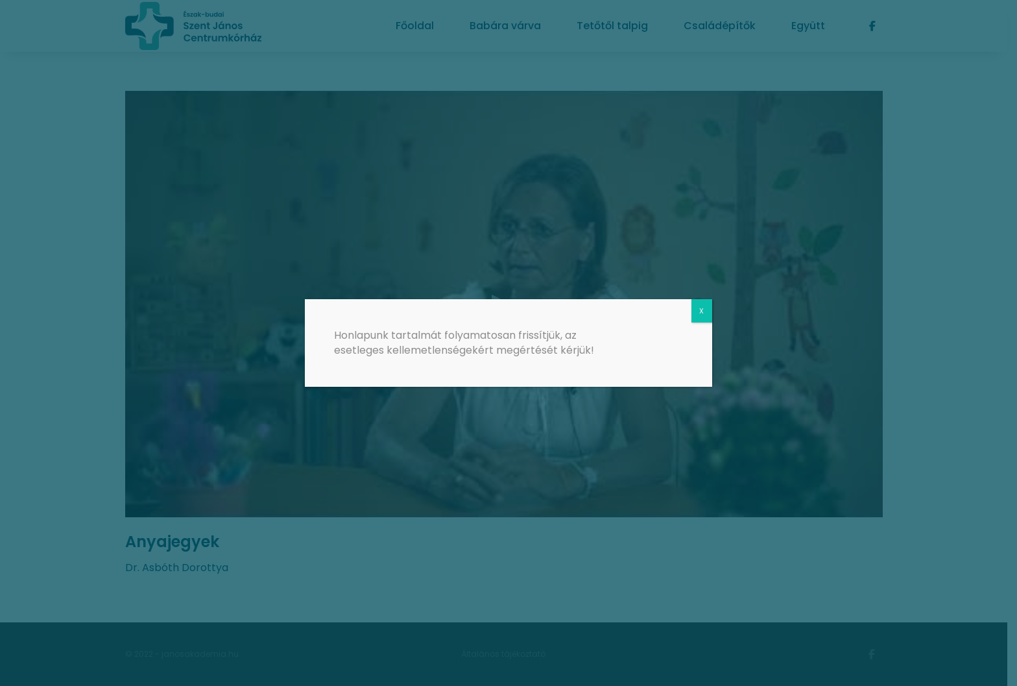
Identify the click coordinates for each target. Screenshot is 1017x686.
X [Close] (701, 311)
